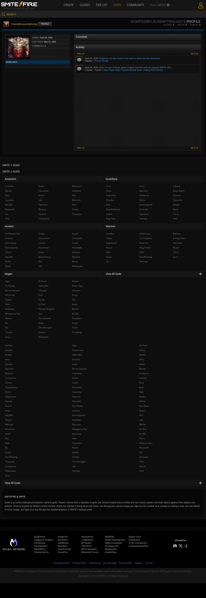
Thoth (75, 327)
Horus (142, 401)
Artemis (76, 359)
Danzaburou (11, 387)
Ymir (141, 470)
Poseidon (76, 443)
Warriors (110, 226)
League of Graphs (43, 539)
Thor (141, 461)
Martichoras (44, 256)
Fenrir (8, 391)
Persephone (44, 318)
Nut (7, 438)
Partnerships (125, 562)
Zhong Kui (43, 336)
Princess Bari (146, 443)
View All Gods (103, 482)
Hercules (76, 401)
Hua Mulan (77, 405)
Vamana (143, 261)
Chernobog (10, 242)
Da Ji (141, 382)
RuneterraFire (41, 552)
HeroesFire (87, 536)
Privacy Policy (79, 562)
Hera (7, 304)
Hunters (9, 226)
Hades (142, 396)
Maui (175, 209)
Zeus (7, 475)
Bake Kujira (178, 190)
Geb (141, 391)
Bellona (9, 373)
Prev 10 (80, 54)
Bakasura (77, 186)
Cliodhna (76, 190)
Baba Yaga (77, 285)
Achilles (9, 345)
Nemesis (76, 433)
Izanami (76, 410)
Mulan (176, 247)
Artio (141, 359)
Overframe (134, 539)
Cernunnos (10, 377)
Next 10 (194, 54)
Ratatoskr (144, 447)
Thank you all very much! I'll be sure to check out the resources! (129, 58)
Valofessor (63, 543)
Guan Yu (76, 396)
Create (69, 5)
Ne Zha (143, 429)
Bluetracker (111, 549)
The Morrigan (79, 461)
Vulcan (142, 466)
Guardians (112, 178)
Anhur (142, 350)
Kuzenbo (143, 209)
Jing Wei (9, 415)
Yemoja (76, 470)
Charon (143, 377)
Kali (141, 415)
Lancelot (9, 200)
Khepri (8, 419)
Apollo (142, 354)
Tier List (101, 5)
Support (139, 562)
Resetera (62, 546)
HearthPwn (111, 552)
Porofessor (40, 543)
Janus (142, 410)
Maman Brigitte (46, 309)
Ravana (42, 209)
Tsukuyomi (10, 466)
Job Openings (109, 562)
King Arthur (145, 247)
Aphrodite (77, 354)
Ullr (74, 466)
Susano (76, 456)
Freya (75, 295)
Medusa (9, 424)
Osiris (142, 438)
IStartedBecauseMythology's (158, 21)
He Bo (41, 299)
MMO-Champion (113, 543)
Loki (141, 419)
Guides (85, 5)
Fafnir (142, 200)
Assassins (10, 178)
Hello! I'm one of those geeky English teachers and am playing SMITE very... (135, 67)
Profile (45, 24)
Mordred (9, 429)
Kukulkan (76, 419)
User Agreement (61, 562)
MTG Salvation (89, 549)
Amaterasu (77, 350)
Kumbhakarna (113, 209)
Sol (140, 452)
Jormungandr (78, 415)
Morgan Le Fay (79, 429)
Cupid (75, 382)
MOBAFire (39, 536)
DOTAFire (63, 539)
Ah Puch (143, 345)
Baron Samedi (79, 368)
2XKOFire (86, 546)
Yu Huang (77, 332)
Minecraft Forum (89, 552)
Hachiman (43, 247)
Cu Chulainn (145, 238)
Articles (149, 562)
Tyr (107, 261)
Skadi (8, 266)
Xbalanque (10, 470)
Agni (74, 345)
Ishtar (8, 410)
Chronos (76, 290)
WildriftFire (39, 549)
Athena (8, 364)
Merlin (142, 424)
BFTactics (86, 543)
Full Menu (160, 5)
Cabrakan (77, 373)
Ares (7, 359)
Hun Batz (144, 405)
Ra (6, 447)
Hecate (8, 401)
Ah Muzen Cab (12, 233)
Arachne (9, 186)
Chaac (75, 377)
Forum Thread (101, 61)
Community (135, 5)
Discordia (77, 387)
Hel (73, 299)
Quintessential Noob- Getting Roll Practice (142, 70)
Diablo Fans (135, 536)
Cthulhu (110, 200)
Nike (108, 252)
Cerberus (144, 373)
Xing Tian (110, 218)
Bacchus (9, 368)
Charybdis (77, 238)
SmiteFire (63, 536)
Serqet (75, 209)
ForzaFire (63, 552)
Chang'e (42, 290)
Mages (8, 273)
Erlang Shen (179, 238)
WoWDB (109, 536)
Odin (74, 438)
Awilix (142, 364)
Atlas (74, 364)
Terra (176, 214)
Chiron (8, 382)
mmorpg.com (112, 546)
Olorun (8, 318)
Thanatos (10, 461)
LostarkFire (87, 539)
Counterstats (41, 546)
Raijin (41, 322)
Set (6, 214)
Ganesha (76, 391)
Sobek (75, 452)
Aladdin (9, 350)
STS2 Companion (138, 543)
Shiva (109, 256)
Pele (7, 443)
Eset (141, 387)
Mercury (76, 424)
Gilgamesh (10, 396)
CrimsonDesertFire (138, 546)
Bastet (142, 368)
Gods (117, 5)
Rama (75, 447)
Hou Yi (8, 405)
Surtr (175, 256)
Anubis (8, 354)
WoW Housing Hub (115, 539)
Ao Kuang (10, 285)
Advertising (94, 562)
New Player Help (112, 70)
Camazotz (43, 190)
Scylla (8, 452)
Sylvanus (143, 456)
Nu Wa (142, 433)
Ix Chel (41, 304)
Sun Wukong (11, 456)
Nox (40, 313)
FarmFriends (64, 549)
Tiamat (8, 332)
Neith (8, 433)
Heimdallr (77, 247)
